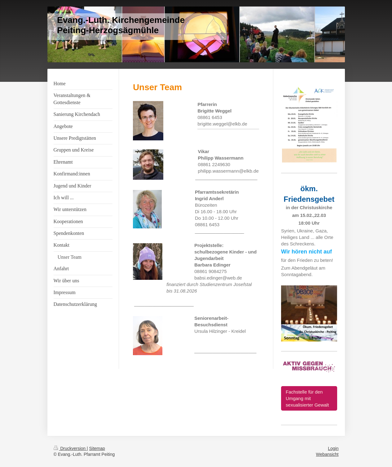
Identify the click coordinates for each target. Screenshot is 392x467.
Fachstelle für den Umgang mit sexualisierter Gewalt (307, 398)
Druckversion (70, 448)
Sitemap (97, 448)
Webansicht (327, 454)
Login (333, 448)
